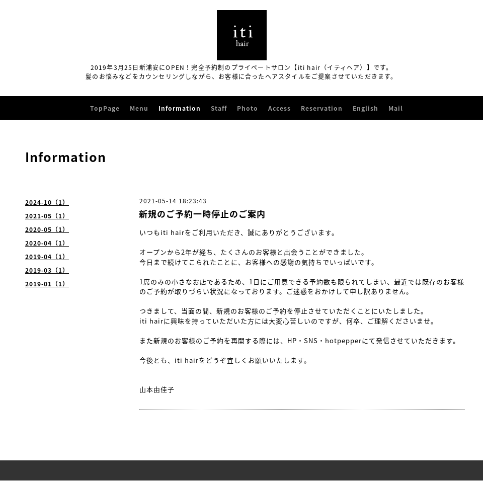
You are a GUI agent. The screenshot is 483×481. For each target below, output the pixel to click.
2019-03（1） (47, 270)
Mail (395, 108)
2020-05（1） (47, 229)
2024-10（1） (47, 202)
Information (179, 108)
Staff (219, 108)
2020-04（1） (47, 243)
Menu (139, 108)
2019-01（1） (47, 283)
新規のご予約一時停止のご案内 (202, 213)
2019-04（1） (47, 256)
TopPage (105, 108)
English (365, 108)
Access (279, 108)
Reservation (322, 108)
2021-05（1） (47, 215)
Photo (247, 108)
